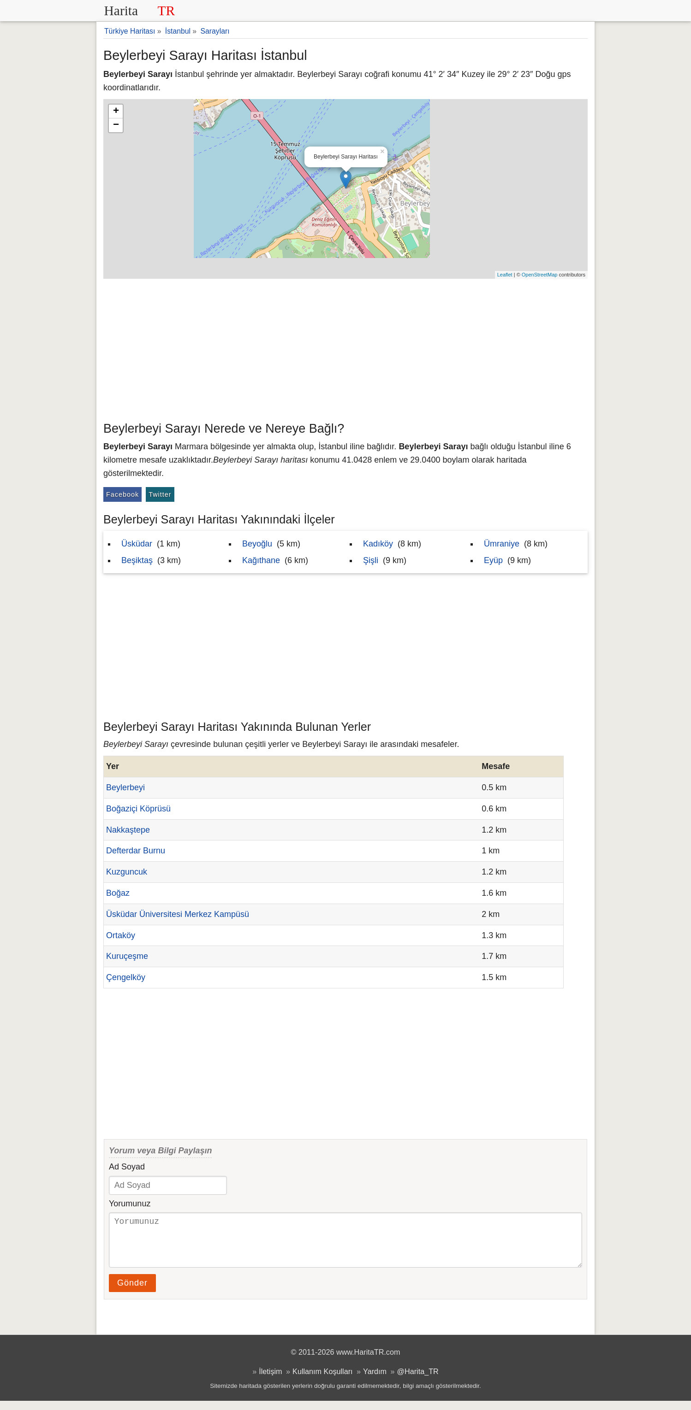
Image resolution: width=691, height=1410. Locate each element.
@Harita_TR (418, 1380)
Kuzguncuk (126, 871)
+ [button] (116, 111)
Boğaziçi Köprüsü (138, 808)
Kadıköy (378, 543)
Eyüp (493, 560)
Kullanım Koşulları (322, 1380)
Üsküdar (136, 543)
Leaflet (504, 274)
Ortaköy (120, 935)
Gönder (132, 1292)
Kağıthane (261, 560)
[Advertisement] (345, 347)
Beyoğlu (257, 543)
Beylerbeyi (125, 787)
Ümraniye (501, 543)
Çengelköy (125, 977)
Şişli (370, 560)
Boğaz (118, 893)
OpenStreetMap (540, 274)
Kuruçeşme (127, 956)
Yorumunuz (129, 1203)
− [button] (116, 125)
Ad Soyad (127, 1166)
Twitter (160, 494)
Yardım (375, 1380)
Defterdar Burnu (135, 850)
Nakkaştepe (128, 829)
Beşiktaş (137, 560)
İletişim (270, 1380)
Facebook (122, 494)
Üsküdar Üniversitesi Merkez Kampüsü (177, 914)
